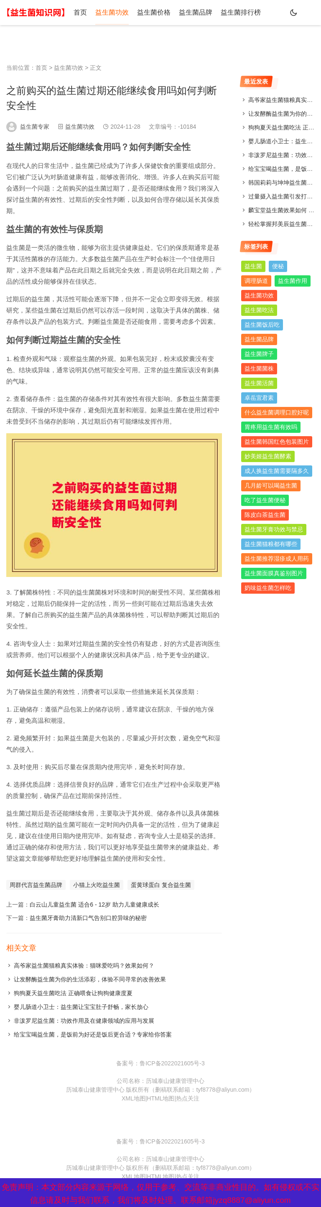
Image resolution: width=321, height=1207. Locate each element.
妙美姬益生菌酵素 (268, 456)
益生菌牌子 (259, 354)
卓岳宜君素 (259, 397)
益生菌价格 (154, 12)
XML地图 (133, 1098)
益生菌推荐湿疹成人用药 (277, 558)
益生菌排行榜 (241, 12)
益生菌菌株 (259, 368)
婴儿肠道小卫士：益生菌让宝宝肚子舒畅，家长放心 (81, 1007)
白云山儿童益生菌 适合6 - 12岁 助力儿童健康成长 (94, 904)
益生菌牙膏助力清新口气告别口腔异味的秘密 (88, 918)
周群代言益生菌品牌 (36, 885)
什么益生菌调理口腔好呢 (277, 412)
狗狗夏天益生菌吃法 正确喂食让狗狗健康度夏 (73, 993)
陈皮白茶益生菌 (265, 514)
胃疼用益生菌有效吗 (271, 427)
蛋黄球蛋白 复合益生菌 (161, 885)
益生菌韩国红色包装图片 (277, 441)
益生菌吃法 (259, 310)
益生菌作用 (292, 280)
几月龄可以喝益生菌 (271, 485)
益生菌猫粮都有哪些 (271, 544)
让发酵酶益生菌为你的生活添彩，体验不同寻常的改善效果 (90, 979)
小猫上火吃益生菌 (96, 885)
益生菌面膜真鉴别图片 (274, 573)
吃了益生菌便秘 (265, 500)
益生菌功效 (112, 12)
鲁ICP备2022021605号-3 (172, 1063)
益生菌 (253, 266)
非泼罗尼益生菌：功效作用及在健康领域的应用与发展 (84, 1020)
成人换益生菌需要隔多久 (277, 471)
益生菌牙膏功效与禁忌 (274, 529)
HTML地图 (160, 1098)
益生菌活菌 (259, 383)
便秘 (278, 266)
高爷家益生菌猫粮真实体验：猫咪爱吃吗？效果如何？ (84, 965)
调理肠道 (256, 280)
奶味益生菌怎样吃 (268, 587)
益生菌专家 (34, 126)
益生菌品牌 (195, 12)
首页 (80, 12)
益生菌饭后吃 (262, 324)
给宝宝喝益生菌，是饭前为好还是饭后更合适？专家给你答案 (93, 1034)
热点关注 (187, 1098)
